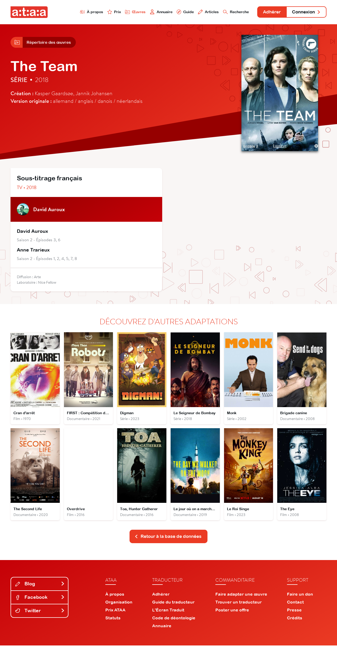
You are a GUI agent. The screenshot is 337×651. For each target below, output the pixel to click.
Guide (173, 12)
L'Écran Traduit (168, 615)
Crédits (294, 623)
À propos (74, 12)
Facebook (40, 602)
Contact (295, 607)
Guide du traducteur (173, 607)
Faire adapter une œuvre (241, 599)
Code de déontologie (173, 623)
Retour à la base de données (168, 541)
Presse (294, 615)
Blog (40, 589)
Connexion (304, 12)
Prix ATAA (115, 615)
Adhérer (266, 12)
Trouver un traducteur (238, 607)
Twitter (40, 616)
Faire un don (300, 599)
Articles (198, 12)
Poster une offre (232, 615)
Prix (98, 12)
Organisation (118, 607)
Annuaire (148, 12)
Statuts (113, 623)
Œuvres (120, 12)
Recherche (227, 12)
